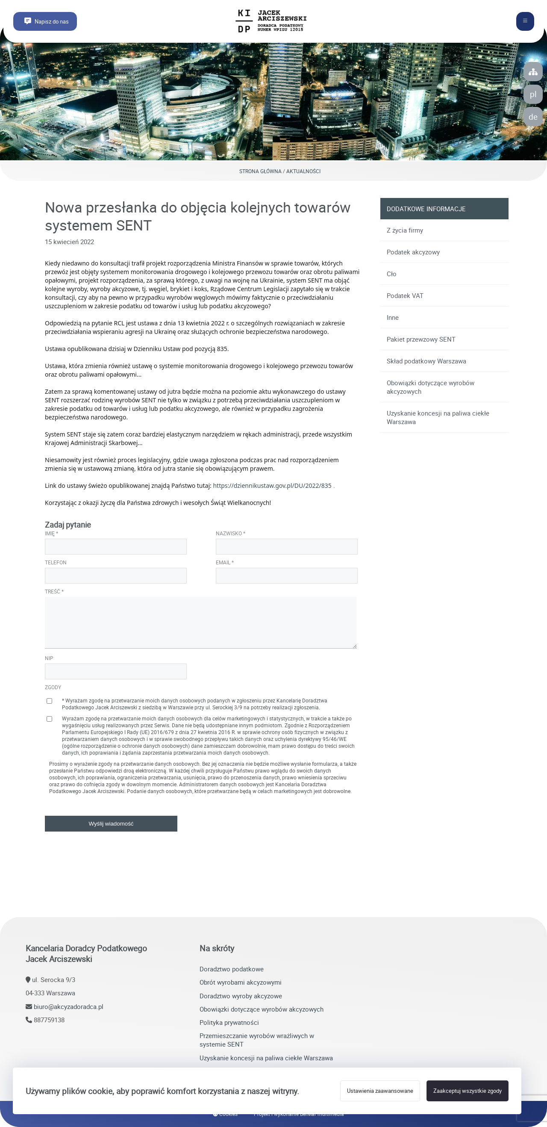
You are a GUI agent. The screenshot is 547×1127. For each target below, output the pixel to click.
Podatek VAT (405, 295)
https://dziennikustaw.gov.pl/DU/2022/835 (272, 485)
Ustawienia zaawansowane (380, 1091)
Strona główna (260, 171)
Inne (393, 317)
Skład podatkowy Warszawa (426, 361)
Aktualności (303, 171)
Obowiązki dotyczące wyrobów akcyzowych (430, 386)
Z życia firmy (405, 230)
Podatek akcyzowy (413, 252)
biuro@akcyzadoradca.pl (68, 1006)
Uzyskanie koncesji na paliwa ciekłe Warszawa (438, 417)
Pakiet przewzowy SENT (421, 339)
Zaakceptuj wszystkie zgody (467, 1091)
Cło (392, 273)
